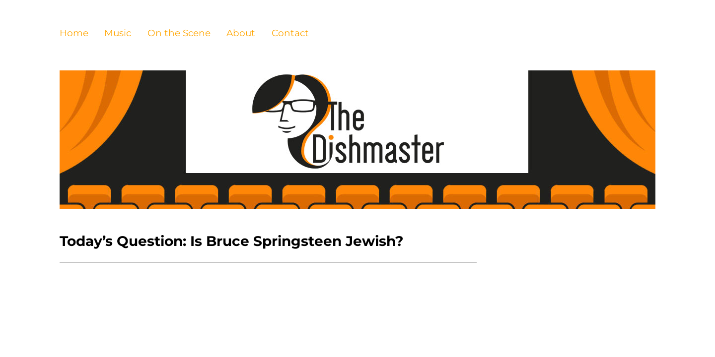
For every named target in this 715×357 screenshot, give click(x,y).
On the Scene (179, 33)
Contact (290, 33)
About (240, 33)
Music (117, 33)
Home (74, 33)
